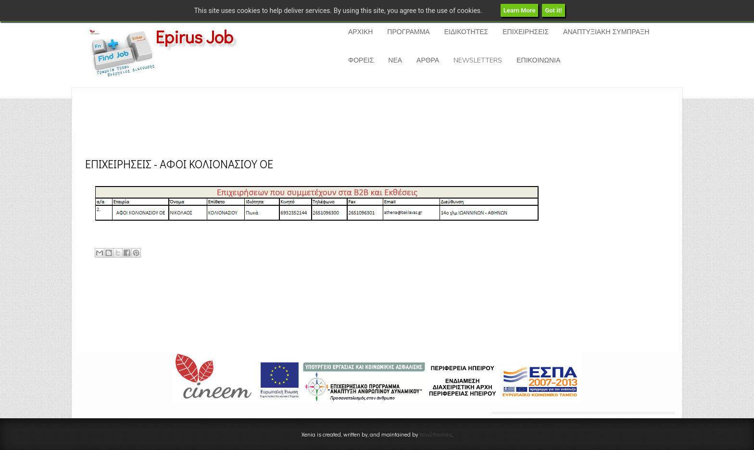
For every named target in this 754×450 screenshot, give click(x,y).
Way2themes (435, 434)
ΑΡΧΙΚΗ (360, 32)
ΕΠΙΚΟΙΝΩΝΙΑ (538, 60)
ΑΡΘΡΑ (427, 60)
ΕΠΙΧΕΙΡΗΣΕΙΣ (526, 32)
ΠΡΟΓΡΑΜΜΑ (408, 32)
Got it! (553, 10)
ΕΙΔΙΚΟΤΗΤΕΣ (466, 32)
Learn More (519, 10)
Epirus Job (194, 36)
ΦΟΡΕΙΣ (361, 60)
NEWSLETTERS (477, 60)
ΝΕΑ (395, 60)
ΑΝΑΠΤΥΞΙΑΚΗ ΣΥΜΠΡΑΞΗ (606, 32)
